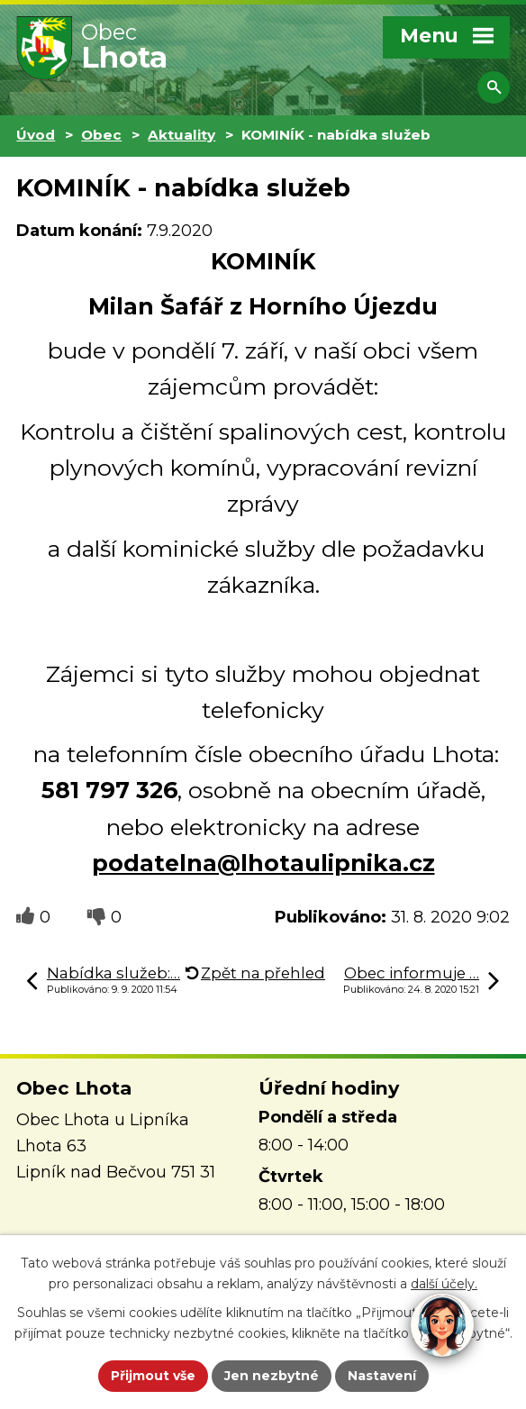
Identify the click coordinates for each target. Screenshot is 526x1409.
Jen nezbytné (271, 1376)
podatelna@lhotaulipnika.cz (263, 863)
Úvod (35, 134)
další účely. (444, 1284)
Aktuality (181, 134)
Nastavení (382, 1376)
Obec (101, 134)
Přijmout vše (153, 1376)
